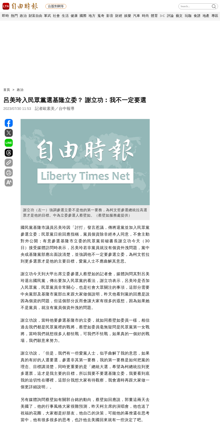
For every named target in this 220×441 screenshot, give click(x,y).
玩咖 (188, 16)
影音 (109, 16)
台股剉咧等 (56, 6)
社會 (56, 16)
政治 (23, 16)
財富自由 (35, 16)
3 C (162, 16)
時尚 (145, 16)
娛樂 (127, 16)
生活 (65, 16)
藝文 (179, 16)
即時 (5, 16)
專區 (214, 16)
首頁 (6, 89)
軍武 (47, 16)
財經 (118, 16)
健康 (74, 16)
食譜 (197, 16)
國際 (83, 16)
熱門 (14, 16)
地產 (206, 16)
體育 (154, 16)
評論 (170, 16)
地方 (92, 16)
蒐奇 (100, 16)
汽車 (136, 16)
